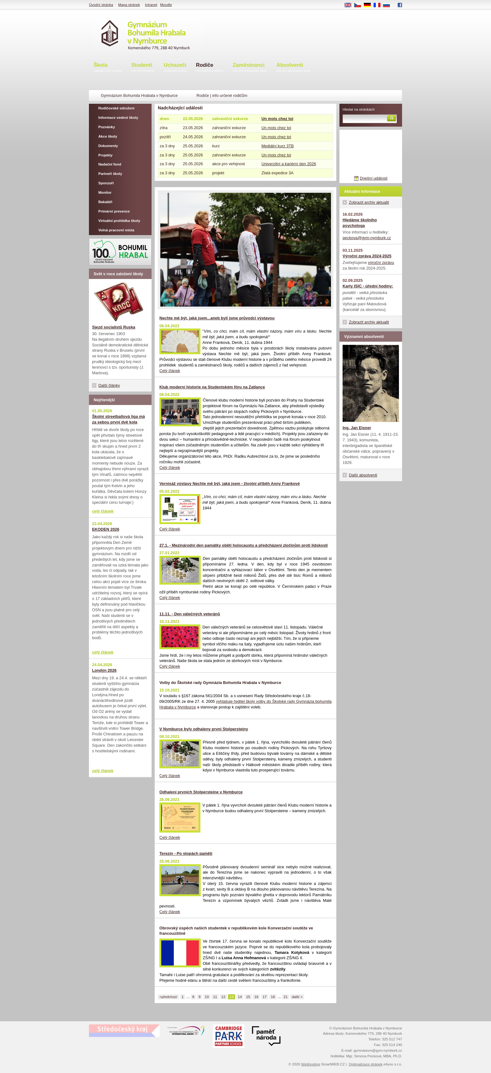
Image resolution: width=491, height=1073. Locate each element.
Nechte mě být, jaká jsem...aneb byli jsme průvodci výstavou (217, 318)
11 (215, 997)
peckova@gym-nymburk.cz (367, 237)
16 (256, 997)
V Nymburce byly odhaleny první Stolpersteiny (203, 729)
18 (273, 997)
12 (223, 997)
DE (369, 5)
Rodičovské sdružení (116, 108)
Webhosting (310, 1064)
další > (297, 997)
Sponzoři (106, 183)
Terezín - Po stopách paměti (185, 853)
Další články (109, 385)
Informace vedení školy (118, 117)
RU (388, 5)
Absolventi (294, 68)
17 (265, 997)
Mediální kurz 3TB (277, 146)
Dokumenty (108, 146)
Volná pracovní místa (116, 230)
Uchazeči (175, 68)
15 (248, 997)
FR (379, 5)
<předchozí (168, 997)
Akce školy (107, 136)
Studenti (142, 68)
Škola (108, 68)
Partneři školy (110, 174)
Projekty (105, 155)
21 (286, 997)
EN (350, 5)
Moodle (166, 5)
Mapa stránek (129, 5)
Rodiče (210, 68)
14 (240, 997)
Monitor (104, 192)
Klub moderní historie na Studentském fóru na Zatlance (212, 387)
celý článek (102, 511)
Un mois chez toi (277, 118)
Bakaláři (105, 202)
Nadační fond (109, 164)
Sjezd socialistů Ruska (113, 327)
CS (359, 5)
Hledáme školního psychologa (360, 223)
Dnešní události (373, 178)
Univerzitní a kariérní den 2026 (288, 163)
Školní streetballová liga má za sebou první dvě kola (118, 419)
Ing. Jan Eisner (357, 427)
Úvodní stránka (101, 5)
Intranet (151, 5)
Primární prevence (114, 211)
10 (207, 997)
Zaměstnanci (250, 68)
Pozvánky (106, 127)
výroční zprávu (381, 262)
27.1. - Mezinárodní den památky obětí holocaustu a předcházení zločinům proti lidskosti (243, 545)
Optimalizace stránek (366, 1064)
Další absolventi (363, 475)
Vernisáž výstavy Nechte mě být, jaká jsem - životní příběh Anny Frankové (229, 483)
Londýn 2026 (104, 670)
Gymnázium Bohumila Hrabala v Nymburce (139, 95)
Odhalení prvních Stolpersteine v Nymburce (201, 792)
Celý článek (169, 370)
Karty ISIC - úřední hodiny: (368, 286)
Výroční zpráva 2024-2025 (367, 256)
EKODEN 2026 (105, 529)
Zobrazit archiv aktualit (369, 202)
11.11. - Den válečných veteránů (189, 614)
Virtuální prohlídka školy (119, 221)
